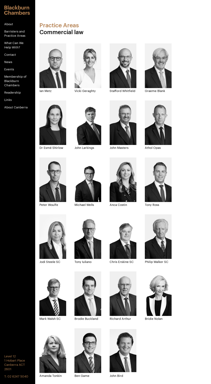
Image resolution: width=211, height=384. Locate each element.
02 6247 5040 (17, 376)
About (8, 24)
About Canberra (16, 107)
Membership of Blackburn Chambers (15, 81)
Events (9, 69)
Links (8, 99)
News (8, 61)
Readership (12, 92)
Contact (10, 54)
